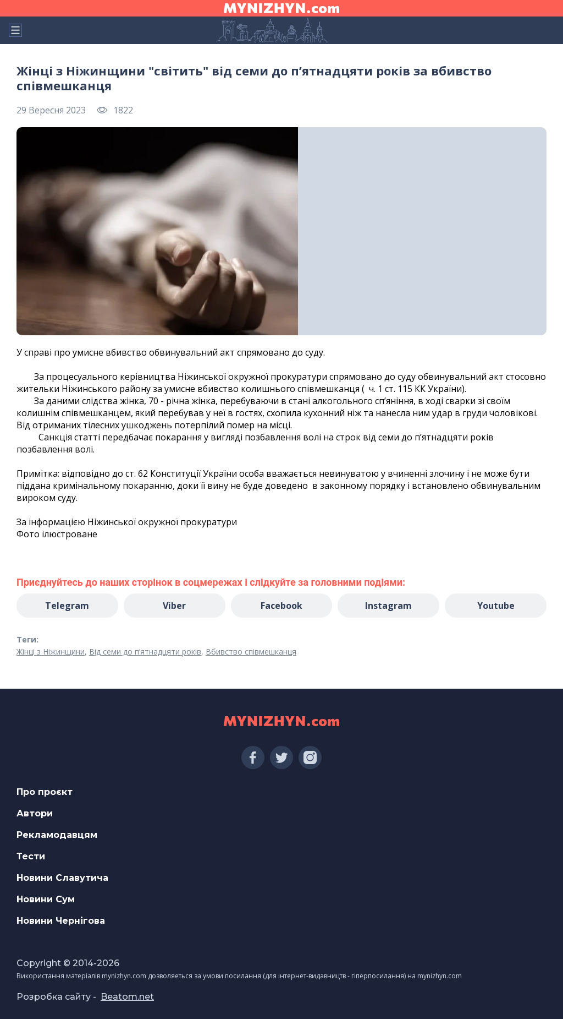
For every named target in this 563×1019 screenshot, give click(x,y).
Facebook (281, 606)
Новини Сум (45, 899)
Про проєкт (44, 792)
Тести (30, 856)
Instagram (388, 606)
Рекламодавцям (56, 835)
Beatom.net (127, 996)
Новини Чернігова (60, 921)
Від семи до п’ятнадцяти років (145, 651)
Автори (34, 813)
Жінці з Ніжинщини (50, 651)
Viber (174, 606)
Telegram (67, 606)
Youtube (496, 606)
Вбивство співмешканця (251, 651)
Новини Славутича (62, 878)
